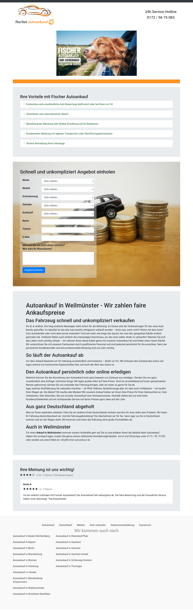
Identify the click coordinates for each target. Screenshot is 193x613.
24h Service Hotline (161, 12)
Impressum (145, 525)
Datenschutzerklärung (122, 525)
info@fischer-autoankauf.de (75, 439)
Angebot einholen (33, 270)
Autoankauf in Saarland (68, 542)
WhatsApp (134, 436)
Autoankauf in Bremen (25, 560)
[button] (25, 53)
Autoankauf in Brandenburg (27, 554)
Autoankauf (48, 525)
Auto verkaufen (98, 525)
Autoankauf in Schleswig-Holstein (74, 560)
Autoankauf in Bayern (24, 542)
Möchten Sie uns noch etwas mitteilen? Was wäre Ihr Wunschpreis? (43, 247)
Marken (81, 525)
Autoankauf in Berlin (23, 548)
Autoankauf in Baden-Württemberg (31, 536)
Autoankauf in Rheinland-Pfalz (72, 536)
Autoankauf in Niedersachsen (28, 587)
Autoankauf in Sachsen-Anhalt (72, 554)
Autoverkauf (65, 525)
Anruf (121, 436)
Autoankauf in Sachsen (68, 548)
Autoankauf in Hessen (24, 572)
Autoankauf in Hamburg (25, 566)
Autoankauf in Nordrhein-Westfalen (31, 594)
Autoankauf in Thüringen (69, 566)
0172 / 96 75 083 (161, 17)
